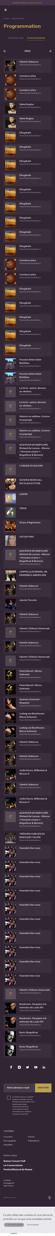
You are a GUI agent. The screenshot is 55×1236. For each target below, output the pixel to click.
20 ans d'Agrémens (29, 523)
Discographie (10, 1141)
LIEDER (23, 494)
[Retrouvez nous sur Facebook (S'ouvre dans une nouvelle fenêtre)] (11, 1067)
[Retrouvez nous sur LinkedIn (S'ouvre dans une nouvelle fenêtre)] (44, 1067)
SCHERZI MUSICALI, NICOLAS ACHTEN (30, 482)
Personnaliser (33, 1225)
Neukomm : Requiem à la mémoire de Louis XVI (32, 1006)
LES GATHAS (26, 537)
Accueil (6, 19)
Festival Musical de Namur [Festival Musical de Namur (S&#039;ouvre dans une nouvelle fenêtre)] (18, 1170)
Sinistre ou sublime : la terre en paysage (31, 418)
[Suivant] (50, 50)
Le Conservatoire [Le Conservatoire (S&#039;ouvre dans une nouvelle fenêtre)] (13, 1165)
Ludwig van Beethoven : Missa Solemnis (32, 715)
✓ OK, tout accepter (14, 1225)
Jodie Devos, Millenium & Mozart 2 (33, 772)
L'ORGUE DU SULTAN (31, 466)
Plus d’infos (24, 1114)
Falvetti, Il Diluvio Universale (34, 629)
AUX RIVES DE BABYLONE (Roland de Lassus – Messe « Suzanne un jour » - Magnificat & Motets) (34, 450)
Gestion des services (9, 1197)
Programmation (18, 19)
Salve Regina (26, 104)
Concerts (8, 1137)
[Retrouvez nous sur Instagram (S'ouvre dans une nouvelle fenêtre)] (19, 1067)
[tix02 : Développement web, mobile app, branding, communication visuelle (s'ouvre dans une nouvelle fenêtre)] (49, 1198)
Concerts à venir (16, 38)
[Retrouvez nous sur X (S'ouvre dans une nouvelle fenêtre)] (27, 1067)
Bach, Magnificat (28, 1033)
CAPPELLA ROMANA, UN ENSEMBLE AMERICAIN (33, 573)
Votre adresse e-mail (18, 1088)
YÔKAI (23, 508)
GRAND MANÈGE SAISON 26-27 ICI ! (28, 3)
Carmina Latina (27, 76)
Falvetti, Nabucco (28, 62)
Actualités (8, 1145)
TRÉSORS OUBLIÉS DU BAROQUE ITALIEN (32, 836)
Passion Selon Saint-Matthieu (30, 361)
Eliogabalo (25, 133)
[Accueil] (6, 9)
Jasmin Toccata (28, 600)
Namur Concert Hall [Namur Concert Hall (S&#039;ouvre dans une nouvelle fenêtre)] (14, 1161)
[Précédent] (5, 50)
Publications (33, 1141)
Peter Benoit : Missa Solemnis (30, 673)
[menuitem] (15, 1137)
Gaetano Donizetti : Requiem (29, 701)
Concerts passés (36, 38)
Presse (31, 1137)
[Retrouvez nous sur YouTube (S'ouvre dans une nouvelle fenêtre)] (36, 1067)
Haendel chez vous (29, 848)
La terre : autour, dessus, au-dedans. (32, 390)
